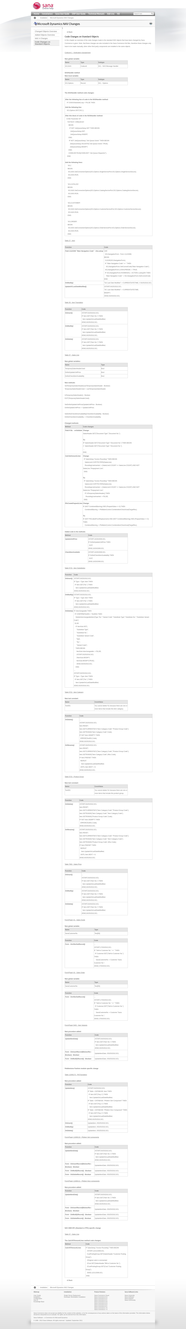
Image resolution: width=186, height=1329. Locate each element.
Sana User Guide (62, 13)
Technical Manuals (96, 13)
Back (70, 32)
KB (118, 13)
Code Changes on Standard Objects (42, 43)
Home (36, 13)
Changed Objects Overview (46, 31)
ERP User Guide (78, 13)
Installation (47, 13)
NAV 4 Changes (41, 38)
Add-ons (110, 13)
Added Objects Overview (45, 35)
